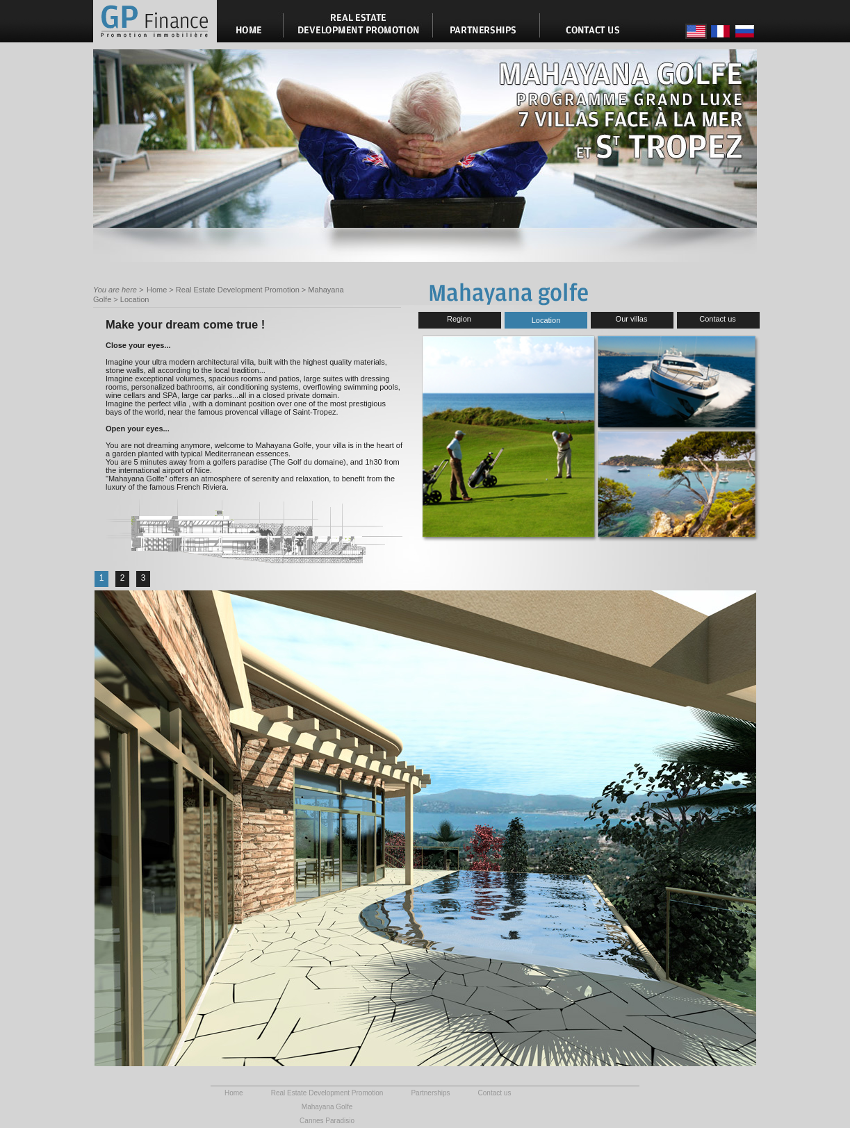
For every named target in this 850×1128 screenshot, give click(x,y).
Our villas (632, 319)
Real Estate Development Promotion (238, 289)
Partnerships (430, 1093)
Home (157, 289)
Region (459, 319)
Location (134, 299)
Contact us (717, 319)
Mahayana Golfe (327, 1107)
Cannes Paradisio (327, 1121)
